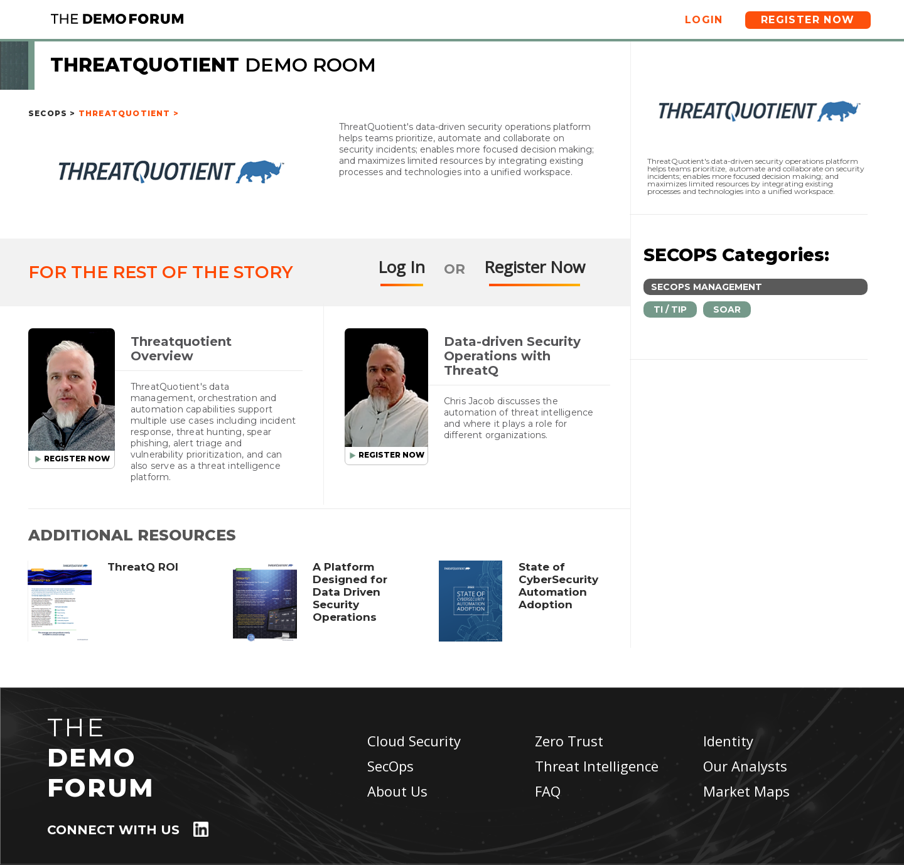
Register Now (808, 20)
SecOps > (52, 113)
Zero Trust (569, 740)
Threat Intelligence (597, 765)
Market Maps (746, 791)
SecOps (390, 765)
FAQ (548, 791)
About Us (397, 791)
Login (704, 20)
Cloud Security (414, 740)
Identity (728, 740)
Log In (401, 266)
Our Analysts (745, 765)
